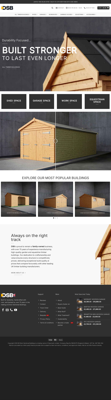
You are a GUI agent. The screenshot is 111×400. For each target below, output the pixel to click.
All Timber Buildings (22, 14)
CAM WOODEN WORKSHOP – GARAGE (92, 265)
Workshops (53, 14)
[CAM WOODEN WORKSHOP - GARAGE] (92, 251)
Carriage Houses (66, 14)
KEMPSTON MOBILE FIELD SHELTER (18, 265)
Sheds (35, 14)
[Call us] (11, 362)
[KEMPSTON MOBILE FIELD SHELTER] (18, 251)
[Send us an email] (7, 362)
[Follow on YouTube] (15, 362)
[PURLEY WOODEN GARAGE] (55, 251)
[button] (52, 8)
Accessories (91, 14)
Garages (43, 14)
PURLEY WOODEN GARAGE (55, 265)
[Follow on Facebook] (3, 362)
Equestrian (79, 14)
